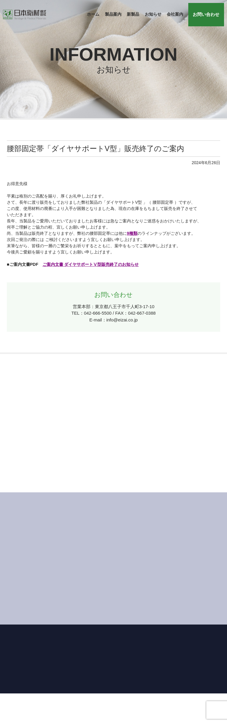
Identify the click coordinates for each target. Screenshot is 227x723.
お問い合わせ (206, 14)
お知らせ (153, 14)
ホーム (93, 14)
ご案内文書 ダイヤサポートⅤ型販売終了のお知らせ (91, 264)
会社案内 (175, 14)
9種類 (132, 233)
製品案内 (113, 14)
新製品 (133, 14)
